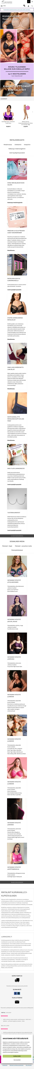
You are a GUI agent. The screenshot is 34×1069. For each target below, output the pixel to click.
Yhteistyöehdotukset (17, 550)
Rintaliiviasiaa (8, 144)
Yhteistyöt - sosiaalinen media (23, 546)
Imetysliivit (27, 144)
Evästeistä (5, 1065)
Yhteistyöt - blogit (7, 546)
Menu (3, 5)
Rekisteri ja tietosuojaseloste (16, 1065)
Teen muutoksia (17, 1059)
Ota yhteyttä (28, 1065)
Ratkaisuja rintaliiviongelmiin (17, 149)
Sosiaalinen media (17, 541)
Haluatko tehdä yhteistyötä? (17, 882)
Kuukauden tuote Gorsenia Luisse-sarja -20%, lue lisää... (17, 9)
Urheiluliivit (18, 144)
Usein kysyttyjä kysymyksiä (17, 153)
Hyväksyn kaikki (17, 1056)
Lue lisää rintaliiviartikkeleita (17, 535)
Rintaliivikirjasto (17, 140)
